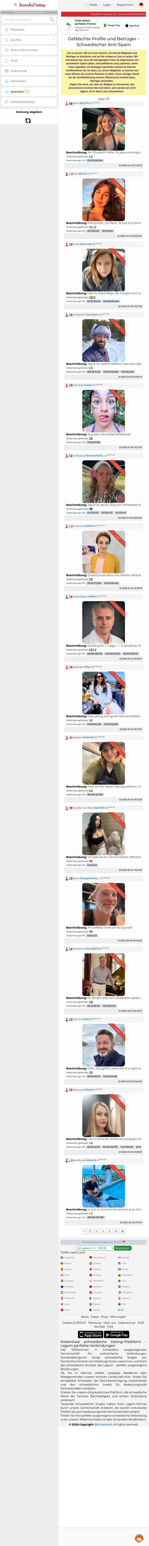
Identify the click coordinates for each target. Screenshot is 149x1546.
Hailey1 (88, 385)
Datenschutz (126, 1442)
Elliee (87, 666)
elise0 (88, 1089)
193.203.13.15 (109, 1006)
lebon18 (91, 1160)
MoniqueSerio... (95, 455)
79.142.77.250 (94, 583)
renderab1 (88, 737)
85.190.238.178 (94, 653)
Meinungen (118, 1436)
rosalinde (88, 525)
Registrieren (125, 5)
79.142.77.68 (93, 442)
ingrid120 (99, 807)
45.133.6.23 (106, 513)
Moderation (127, 1255)
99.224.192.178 (110, 1147)
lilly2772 (84, 103)
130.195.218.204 (111, 301)
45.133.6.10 (92, 513)
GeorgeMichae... (90, 878)
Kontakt (99, 1446)
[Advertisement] (103, 1321)
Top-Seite (126, 1277)
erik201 (85, 1019)
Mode (91, 5)
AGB (141, 1442)
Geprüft (80, 1277)
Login (107, 5)
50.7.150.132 (93, 231)
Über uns (109, 1442)
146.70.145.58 (110, 1076)
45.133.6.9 (121, 513)
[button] (103, 103)
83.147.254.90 (111, 583)
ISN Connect (103, 1544)
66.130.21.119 (93, 1147)
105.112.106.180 (110, 372)
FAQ (110, 1446)
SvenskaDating (29, 5)
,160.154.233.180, (95, 1217)
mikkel (91, 596)
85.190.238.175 (130, 653)
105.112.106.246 (94, 160)
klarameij (85, 244)
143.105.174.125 (112, 653)
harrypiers (92, 314)
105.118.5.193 (127, 372)
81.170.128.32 (93, 301)
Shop (104, 1436)
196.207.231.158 (95, 794)
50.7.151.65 (107, 231)
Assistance (139, 1538)
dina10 (83, 173)
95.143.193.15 (93, 1076)
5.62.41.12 (92, 865)
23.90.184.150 (94, 724)
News (85, 1436)
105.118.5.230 (93, 372)
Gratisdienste (80, 1255)
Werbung (94, 1442)
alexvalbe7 (91, 948)
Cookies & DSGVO (74, 1442)
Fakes (95, 1436)
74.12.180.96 (127, 1147)
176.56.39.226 (111, 724)
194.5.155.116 (93, 1006)
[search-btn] (51, 19)
